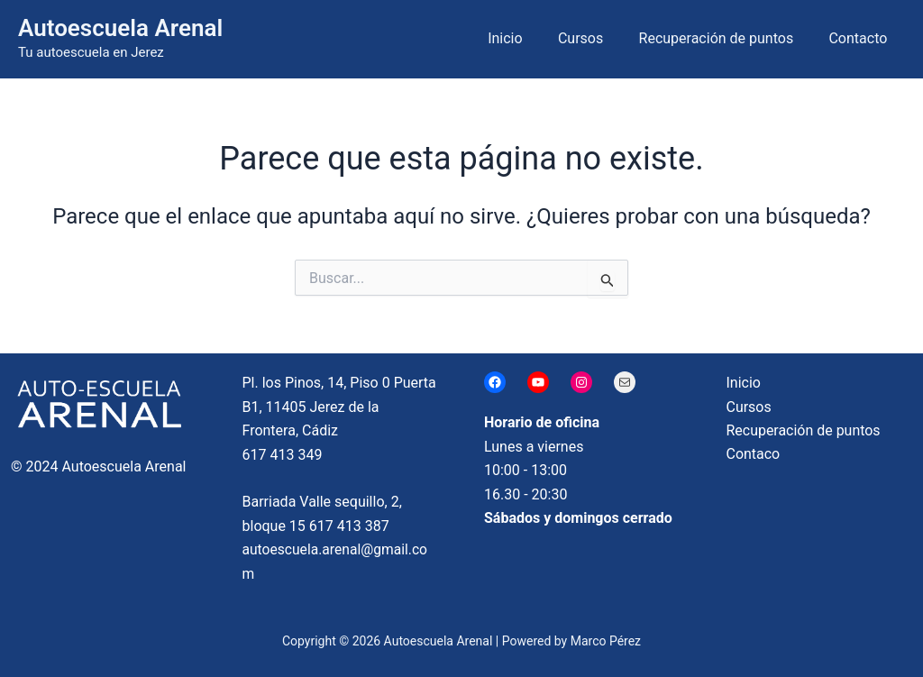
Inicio (528, 38)
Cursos (596, 38)
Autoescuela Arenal (120, 27)
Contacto (861, 38)
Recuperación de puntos (726, 38)
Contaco (754, 454)
